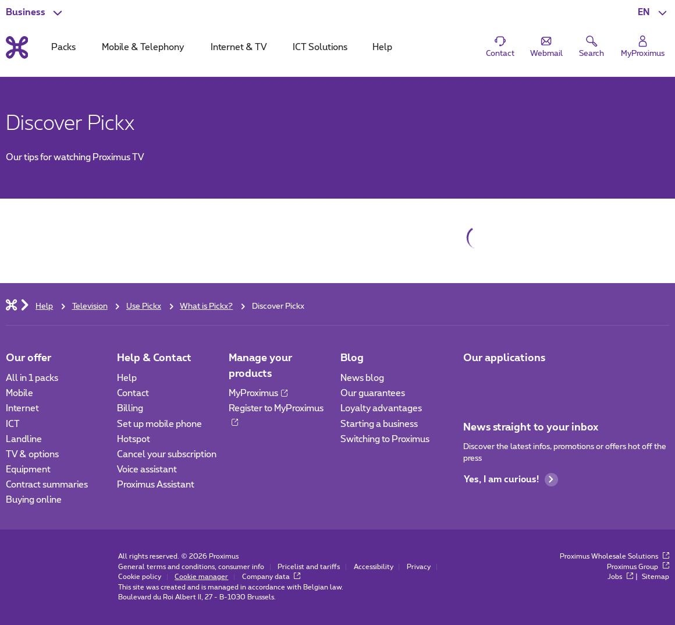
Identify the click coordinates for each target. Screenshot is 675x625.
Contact (133, 393)
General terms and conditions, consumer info (191, 567)
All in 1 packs (32, 378)
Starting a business (379, 424)
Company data (271, 577)
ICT (13, 424)
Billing (130, 408)
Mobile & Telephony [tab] (143, 47)
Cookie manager (201, 577)
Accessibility (373, 567)
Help (127, 378)
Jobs (620, 577)
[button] (653, 12)
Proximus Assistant (155, 485)
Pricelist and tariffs (309, 567)
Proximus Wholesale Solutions (614, 556)
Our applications (504, 358)
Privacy (419, 567)
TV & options (32, 454)
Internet (22, 408)
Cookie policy (139, 577)
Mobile (19, 393)
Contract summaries (47, 485)
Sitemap (655, 577)
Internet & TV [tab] (239, 47)
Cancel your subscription (166, 454)
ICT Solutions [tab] (320, 47)
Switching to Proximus (384, 439)
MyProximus (258, 393)
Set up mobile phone (159, 424)
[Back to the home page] (17, 47)
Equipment (28, 469)
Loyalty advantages (381, 408)
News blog (362, 378)
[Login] (642, 47)
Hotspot (133, 439)
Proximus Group (638, 567)
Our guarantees (372, 393)
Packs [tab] (63, 47)
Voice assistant (147, 469)
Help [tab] (382, 47)
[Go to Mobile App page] (473, 382)
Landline (24, 439)
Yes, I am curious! (511, 479)
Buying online (34, 500)
